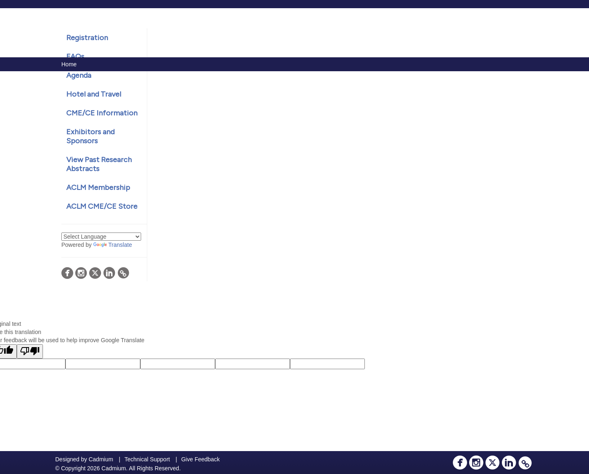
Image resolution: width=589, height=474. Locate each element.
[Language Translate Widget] (101, 236)
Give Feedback (200, 459)
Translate (112, 245)
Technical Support (147, 459)
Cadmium (101, 459)
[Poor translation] (30, 351)
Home (68, 64)
